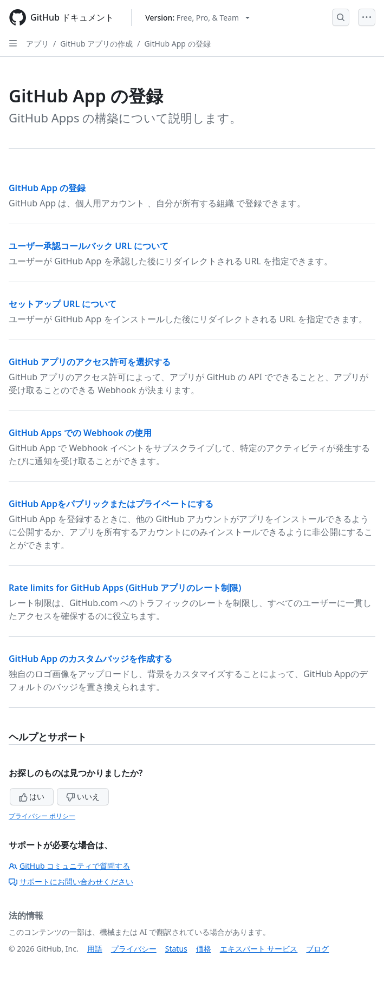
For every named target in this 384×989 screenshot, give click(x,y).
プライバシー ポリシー (42, 816)
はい (32, 796)
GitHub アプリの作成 (96, 43)
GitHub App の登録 (178, 43)
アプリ (37, 43)
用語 (94, 949)
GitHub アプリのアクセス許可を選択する (90, 362)
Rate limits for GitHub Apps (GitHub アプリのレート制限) (125, 588)
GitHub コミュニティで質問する (69, 866)
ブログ (317, 949)
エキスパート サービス (259, 949)
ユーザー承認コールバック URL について (88, 246)
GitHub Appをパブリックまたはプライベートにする (111, 504)
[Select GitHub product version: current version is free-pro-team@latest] (197, 17)
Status (176, 949)
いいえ (83, 796)
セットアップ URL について (62, 304)
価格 (203, 949)
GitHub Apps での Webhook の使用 (80, 433)
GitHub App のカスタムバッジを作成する (90, 659)
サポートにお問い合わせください (71, 881)
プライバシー (134, 949)
